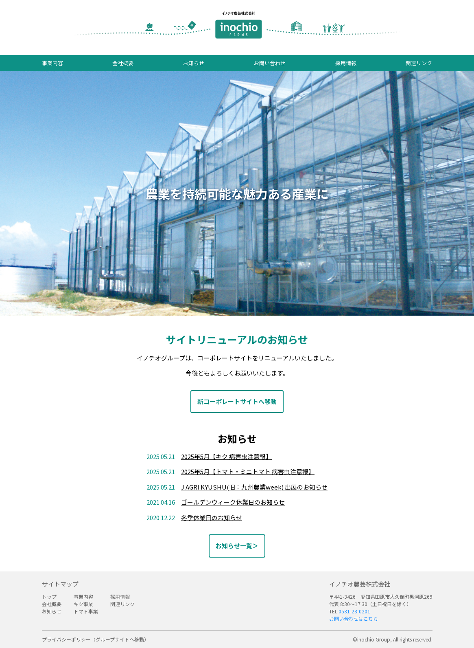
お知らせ (193, 63)
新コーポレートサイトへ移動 (237, 401)
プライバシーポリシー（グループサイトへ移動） (95, 639)
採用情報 (345, 63)
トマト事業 (86, 611)
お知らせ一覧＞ (237, 545)
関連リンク (419, 63)
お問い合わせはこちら (353, 618)
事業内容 (52, 63)
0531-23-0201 (354, 611)
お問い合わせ (270, 63)
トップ (49, 596)
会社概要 (122, 63)
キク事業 (83, 603)
